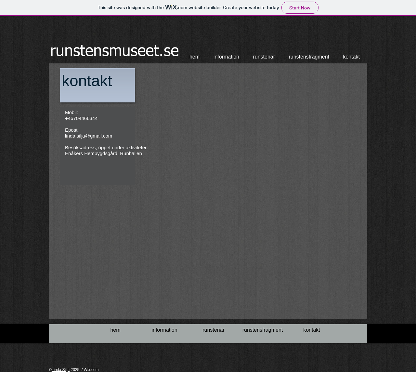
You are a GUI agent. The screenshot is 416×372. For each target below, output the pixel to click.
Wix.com (91, 369)
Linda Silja (61, 369)
